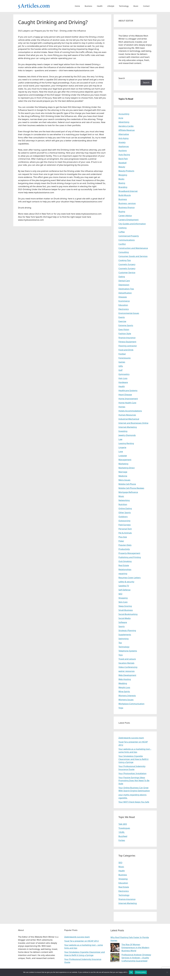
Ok (131, 972)
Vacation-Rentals (126, 663)
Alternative (123, 134)
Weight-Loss (124, 687)
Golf (120, 370)
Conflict (122, 244)
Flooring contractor (127, 345)
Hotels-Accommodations (130, 410)
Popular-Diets (125, 545)
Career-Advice (125, 215)
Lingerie (122, 447)
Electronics (123, 309)
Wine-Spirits (124, 691)
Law (120, 439)
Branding (122, 187)
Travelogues (124, 828)
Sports (121, 626)
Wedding (122, 683)
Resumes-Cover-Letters (129, 577)
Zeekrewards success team (131, 737)
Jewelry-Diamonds (127, 435)
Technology (124, 6)
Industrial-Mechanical (128, 419)
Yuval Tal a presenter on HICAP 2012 (81, 941)
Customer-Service (126, 272)
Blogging (122, 174)
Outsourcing (124, 520)
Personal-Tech (125, 528)
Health (100, 6)
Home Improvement (128, 398)
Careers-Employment (128, 219)
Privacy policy (141, 972)
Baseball (122, 162)
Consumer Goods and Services (133, 256)
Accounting (123, 113)
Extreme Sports (125, 325)
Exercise (122, 321)
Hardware (123, 382)
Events (121, 317)
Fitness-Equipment (127, 341)
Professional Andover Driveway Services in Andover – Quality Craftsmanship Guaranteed (136, 957)
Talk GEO (122, 824)
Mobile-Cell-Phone (127, 484)
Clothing (122, 227)
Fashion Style (124, 333)
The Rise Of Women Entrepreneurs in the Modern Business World (135, 947)
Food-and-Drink (125, 349)
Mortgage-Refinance (128, 492)
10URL (121, 832)
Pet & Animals (125, 532)
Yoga (120, 707)
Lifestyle (110, 6)
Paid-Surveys (124, 524)
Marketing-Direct (126, 467)
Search (121, 78)
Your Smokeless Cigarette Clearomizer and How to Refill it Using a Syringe (133, 759)
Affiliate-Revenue (126, 130)
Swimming (123, 638)
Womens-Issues (126, 699)
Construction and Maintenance (133, 248)
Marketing (123, 463)
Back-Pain (123, 158)
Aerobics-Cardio (126, 126)
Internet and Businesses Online (133, 423)
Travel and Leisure (127, 659)
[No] (167, 972)
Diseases (122, 297)
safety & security (126, 581)
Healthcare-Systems (127, 390)
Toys (120, 654)
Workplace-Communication (131, 703)
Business (88, 6)
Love (120, 451)
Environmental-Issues (128, 313)
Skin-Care (122, 602)
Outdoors (123, 516)
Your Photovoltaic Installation (132, 773)
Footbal (122, 353)
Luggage (122, 455)
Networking (124, 500)
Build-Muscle (124, 195)
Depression (123, 284)
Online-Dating (125, 508)
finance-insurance (126, 337)
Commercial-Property (128, 235)
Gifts (120, 366)
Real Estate (123, 565)
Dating (121, 276)
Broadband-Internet (128, 191)
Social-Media (124, 618)
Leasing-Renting (126, 443)
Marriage (122, 471)
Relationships (124, 569)
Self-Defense (124, 589)
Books (121, 179)
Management (124, 459)
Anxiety (122, 142)
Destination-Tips (126, 288)
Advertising (123, 122)
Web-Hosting (124, 679)
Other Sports (124, 512)
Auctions (122, 150)
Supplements (124, 634)
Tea (120, 642)
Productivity (124, 549)
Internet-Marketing (127, 427)
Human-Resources (127, 414)
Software (122, 622)
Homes (121, 406)
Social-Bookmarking (127, 614)
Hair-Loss (122, 378)
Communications (126, 240)
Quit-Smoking (125, 561)
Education (123, 305)
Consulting (123, 252)
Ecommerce (124, 301)
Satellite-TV (123, 585)
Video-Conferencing (127, 667)
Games (121, 362)
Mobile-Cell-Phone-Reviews (131, 488)
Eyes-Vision (123, 329)
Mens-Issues (124, 480)
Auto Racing (124, 154)
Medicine (122, 475)
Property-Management (129, 553)
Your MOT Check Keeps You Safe (133, 801)
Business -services (127, 203)
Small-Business (125, 610)
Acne (120, 118)
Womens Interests (127, 695)
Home (77, 6)
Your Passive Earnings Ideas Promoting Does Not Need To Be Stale (133, 780)
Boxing (121, 183)
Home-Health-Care (127, 402)
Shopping (123, 598)
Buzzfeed (122, 836)
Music (135, 6)
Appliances (123, 146)
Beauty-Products (126, 170)
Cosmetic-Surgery (126, 264)
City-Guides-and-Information (132, 223)
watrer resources (126, 671)
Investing (122, 431)
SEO (120, 593)
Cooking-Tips (124, 260)
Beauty (121, 166)
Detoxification (125, 292)
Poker (121, 541)
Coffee (121, 231)
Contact (146, 6)
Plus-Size (122, 536)
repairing (122, 573)
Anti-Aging (123, 138)
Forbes (121, 840)
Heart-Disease (125, 394)
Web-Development (127, 675)
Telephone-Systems (127, 650)
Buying (121, 211)
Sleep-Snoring (125, 606)
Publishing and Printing (129, 557)
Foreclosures (124, 358)
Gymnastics (123, 374)
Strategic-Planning (127, 630)
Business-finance (126, 207)
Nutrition (122, 504)
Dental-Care (124, 280)
